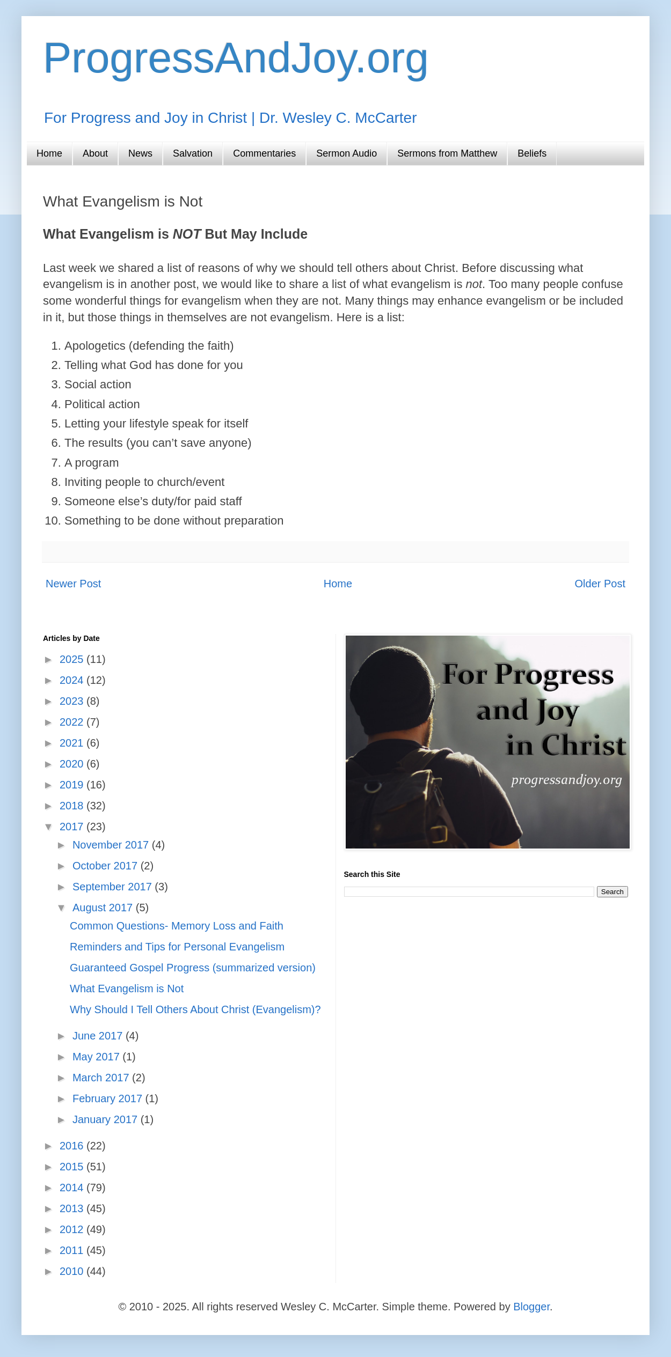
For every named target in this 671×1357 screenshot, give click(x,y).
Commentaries (264, 153)
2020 (73, 764)
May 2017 (97, 1057)
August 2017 (104, 907)
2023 (73, 701)
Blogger (531, 1306)
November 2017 (112, 845)
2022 (73, 722)
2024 (73, 680)
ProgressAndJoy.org (236, 58)
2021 (73, 743)
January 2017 (106, 1119)
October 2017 (106, 866)
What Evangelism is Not (127, 988)
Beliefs (531, 153)
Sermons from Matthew (447, 153)
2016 (73, 1146)
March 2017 (102, 1077)
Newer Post (73, 583)
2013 (73, 1208)
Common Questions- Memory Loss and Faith (176, 926)
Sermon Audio (346, 153)
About (95, 153)
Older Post (600, 583)
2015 (73, 1166)
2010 (73, 1271)
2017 (73, 826)
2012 (73, 1229)
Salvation (193, 153)
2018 (73, 806)
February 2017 (108, 1098)
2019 (73, 785)
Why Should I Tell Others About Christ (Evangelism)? (195, 1009)
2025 (73, 659)
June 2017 (99, 1036)
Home (49, 153)
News (140, 153)
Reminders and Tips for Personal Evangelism (177, 947)
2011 (73, 1250)
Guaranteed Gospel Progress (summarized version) (193, 968)
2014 (73, 1187)
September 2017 (113, 887)
